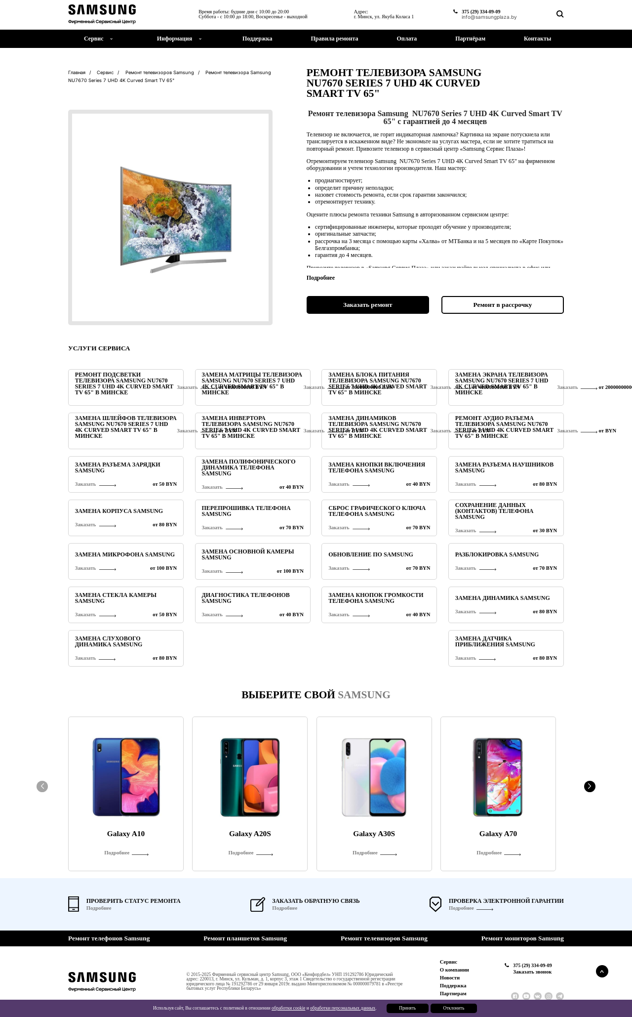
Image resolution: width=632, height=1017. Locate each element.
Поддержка (257, 38)
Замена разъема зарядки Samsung (117, 467)
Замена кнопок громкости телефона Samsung (376, 598)
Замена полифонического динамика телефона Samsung (248, 467)
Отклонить (453, 1008)
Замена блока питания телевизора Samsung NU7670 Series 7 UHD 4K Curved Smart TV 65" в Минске (377, 383)
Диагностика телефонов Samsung (245, 598)
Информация (174, 38)
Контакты (537, 38)
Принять (407, 1008)
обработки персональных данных (342, 1008)
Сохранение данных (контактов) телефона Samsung (494, 511)
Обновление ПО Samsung (370, 554)
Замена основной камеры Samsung (247, 554)
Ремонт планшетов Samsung (245, 938)
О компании (454, 970)
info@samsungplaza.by (489, 16)
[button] (589, 786)
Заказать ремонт (368, 304)
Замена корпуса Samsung (119, 511)
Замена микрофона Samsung (125, 554)
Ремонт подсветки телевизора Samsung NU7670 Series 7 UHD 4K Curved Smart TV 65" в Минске (124, 383)
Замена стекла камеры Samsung (116, 598)
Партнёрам (470, 38)
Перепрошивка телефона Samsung (245, 511)
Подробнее (461, 908)
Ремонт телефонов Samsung (109, 938)
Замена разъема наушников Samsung (504, 467)
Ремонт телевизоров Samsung (384, 938)
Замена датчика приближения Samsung (495, 641)
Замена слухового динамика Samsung (109, 641)
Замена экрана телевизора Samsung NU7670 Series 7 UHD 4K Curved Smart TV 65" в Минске (502, 383)
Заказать (567, 387)
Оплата (407, 38)
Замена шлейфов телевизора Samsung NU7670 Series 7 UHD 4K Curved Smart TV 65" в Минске (126, 427)
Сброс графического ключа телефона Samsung (377, 511)
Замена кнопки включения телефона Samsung (376, 467)
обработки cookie (288, 1008)
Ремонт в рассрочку (503, 304)
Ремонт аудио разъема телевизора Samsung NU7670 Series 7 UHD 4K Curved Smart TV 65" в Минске (504, 427)
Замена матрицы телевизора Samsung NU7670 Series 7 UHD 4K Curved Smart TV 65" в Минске (251, 383)
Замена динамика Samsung (502, 598)
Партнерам (453, 993)
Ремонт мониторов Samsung (522, 938)
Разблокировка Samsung (497, 554)
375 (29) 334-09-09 (481, 11)
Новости (450, 977)
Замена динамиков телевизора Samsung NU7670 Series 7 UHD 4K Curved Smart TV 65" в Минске (377, 427)
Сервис (448, 962)
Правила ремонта (334, 38)
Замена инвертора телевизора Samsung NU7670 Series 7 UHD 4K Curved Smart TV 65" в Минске (250, 427)
